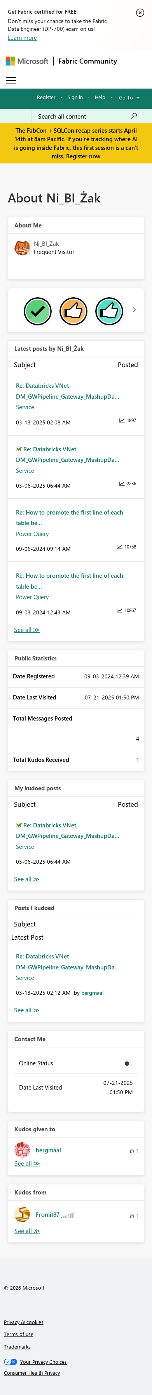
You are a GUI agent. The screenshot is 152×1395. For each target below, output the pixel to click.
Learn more (22, 37)
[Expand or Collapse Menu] (11, 80)
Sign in (75, 97)
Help (100, 97)
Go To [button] (126, 97)
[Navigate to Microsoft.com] (27, 61)
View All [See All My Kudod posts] (27, 879)
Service (25, 407)
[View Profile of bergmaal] (92, 992)
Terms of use (18, 1334)
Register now (83, 156)
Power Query (32, 534)
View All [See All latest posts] (27, 629)
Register (46, 97)
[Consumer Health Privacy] (76, 1373)
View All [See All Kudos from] (27, 1230)
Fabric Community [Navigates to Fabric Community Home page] (87, 61)
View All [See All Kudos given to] (27, 1163)
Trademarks (17, 1346)
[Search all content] (87, 116)
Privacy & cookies (24, 1322)
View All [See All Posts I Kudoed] (27, 1010)
